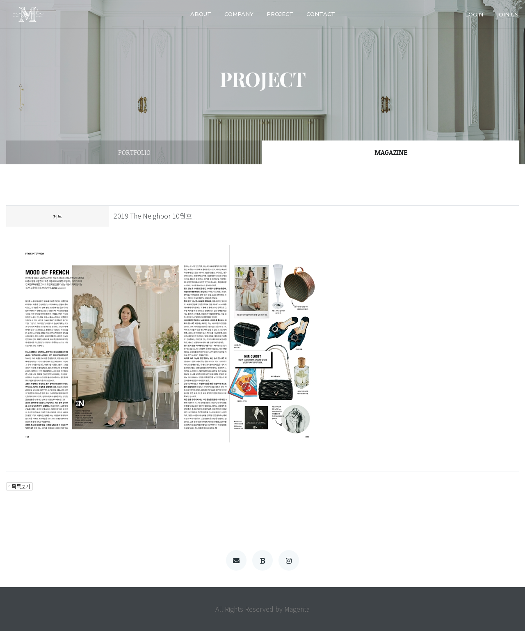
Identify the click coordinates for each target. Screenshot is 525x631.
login (474, 14)
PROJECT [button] (280, 14)
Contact (320, 14)
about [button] (200, 14)
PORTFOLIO (134, 152)
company (238, 14)
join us (507, 14)
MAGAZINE (390, 152)
